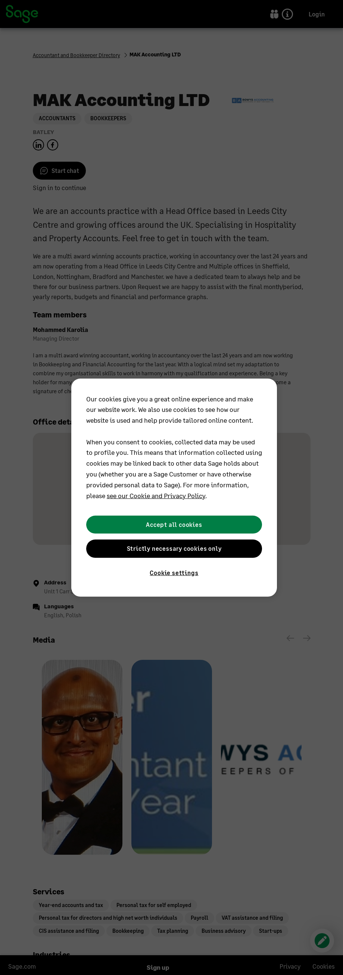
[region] (174, 487)
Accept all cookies (174, 524)
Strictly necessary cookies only (174, 548)
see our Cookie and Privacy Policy (156, 495)
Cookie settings (174, 572)
